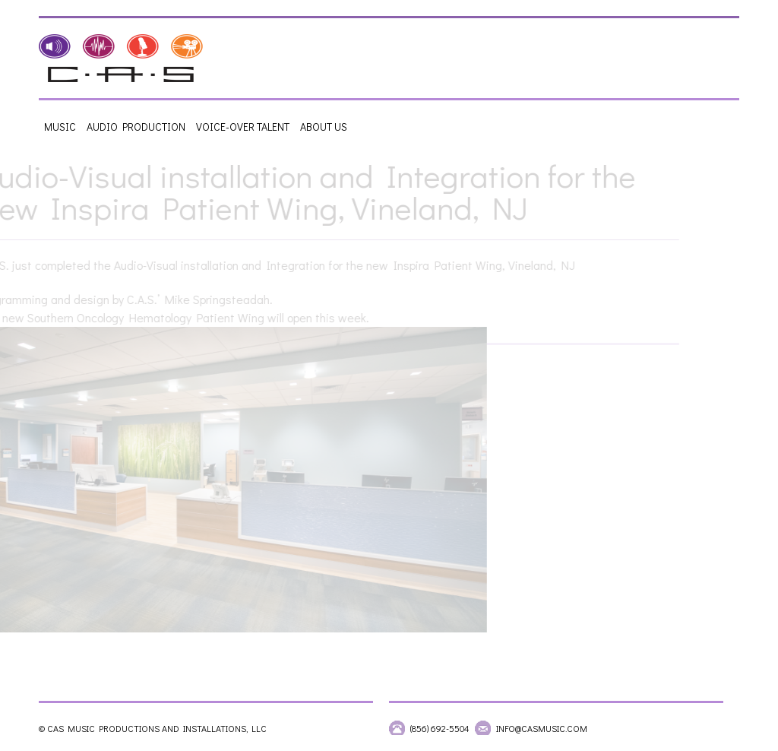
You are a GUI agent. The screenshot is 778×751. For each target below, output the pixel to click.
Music (60, 126)
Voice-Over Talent (242, 126)
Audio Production (136, 126)
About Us (323, 126)
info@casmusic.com (541, 728)
